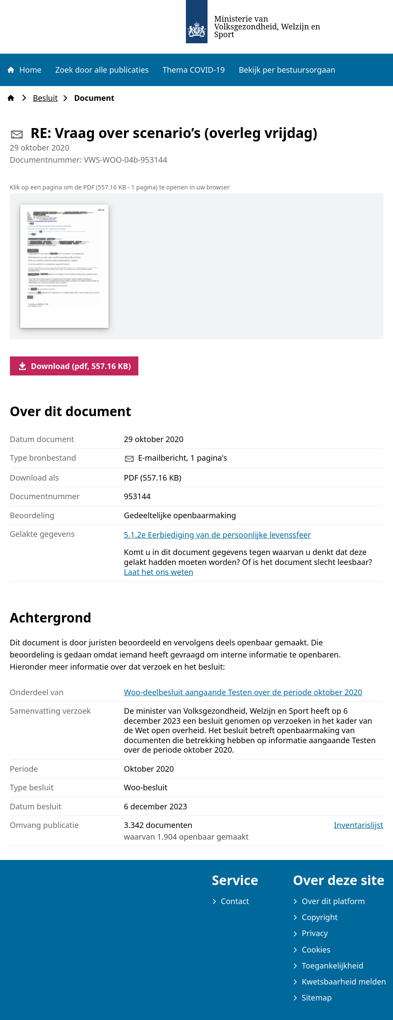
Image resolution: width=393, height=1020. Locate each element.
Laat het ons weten (159, 572)
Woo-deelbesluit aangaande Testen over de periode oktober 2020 (243, 692)
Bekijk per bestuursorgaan (287, 69)
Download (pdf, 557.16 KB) (74, 366)
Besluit (48, 98)
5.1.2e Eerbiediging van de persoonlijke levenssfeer (217, 534)
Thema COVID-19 (194, 69)
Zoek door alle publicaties (102, 69)
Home (24, 69)
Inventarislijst (358, 825)
